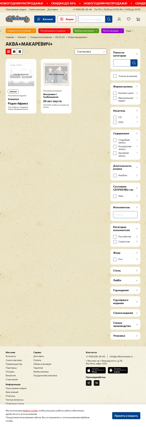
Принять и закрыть (126, 415)
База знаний (12, 392)
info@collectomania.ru (121, 356)
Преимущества (14, 364)
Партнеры (11, 367)
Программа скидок (16, 9)
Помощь (10, 395)
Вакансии (11, 375)
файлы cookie (30, 410)
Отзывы (10, 371)
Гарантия (38, 367)
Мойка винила (41, 371)
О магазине (12, 379)
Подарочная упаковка (45, 375)
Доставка (52, 9)
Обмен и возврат (42, 364)
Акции (67, 19)
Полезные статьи (15, 403)
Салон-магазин (37, 9)
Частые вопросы (14, 399)
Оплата (37, 360)
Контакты (11, 356)
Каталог (45, 19)
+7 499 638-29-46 (82, 9)
